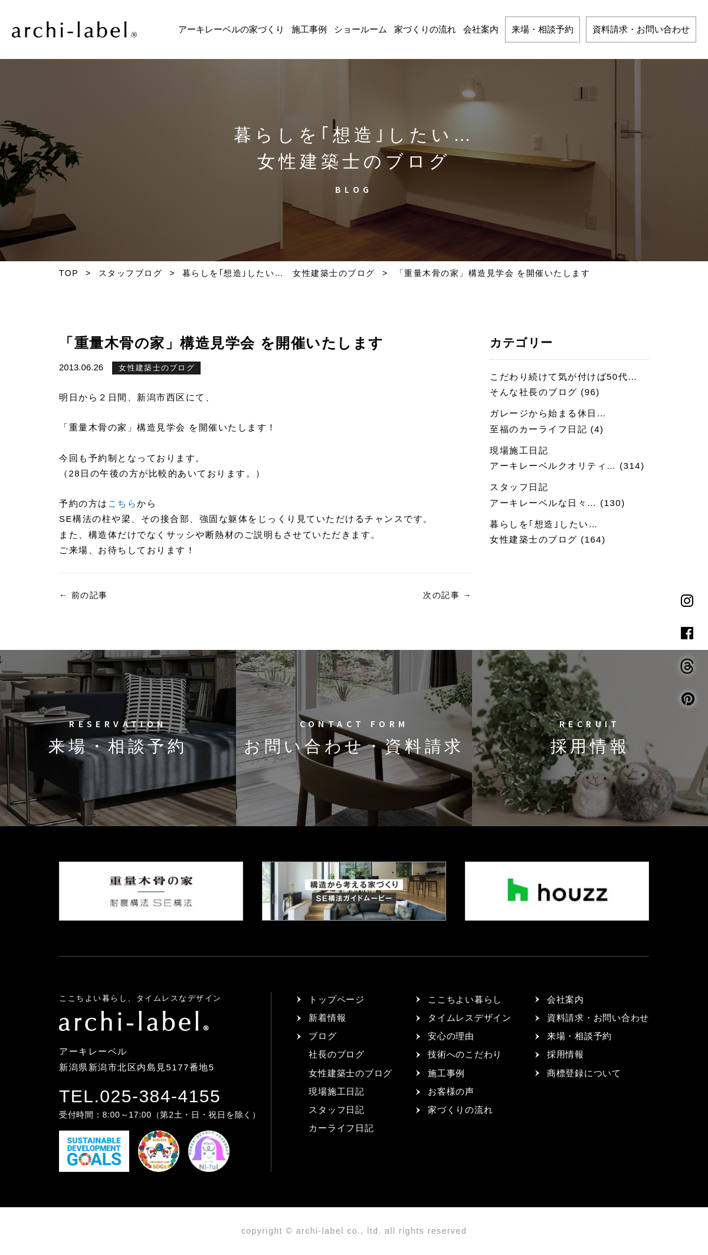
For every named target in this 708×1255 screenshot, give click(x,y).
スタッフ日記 (337, 1110)
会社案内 (481, 29)
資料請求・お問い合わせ (641, 29)
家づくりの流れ (425, 29)
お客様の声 (451, 1091)
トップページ (337, 999)
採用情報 (565, 1054)
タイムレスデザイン (470, 1018)
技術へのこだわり (465, 1054)
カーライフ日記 (341, 1128)
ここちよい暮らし (465, 999)
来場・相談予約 (542, 29)
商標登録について (584, 1073)
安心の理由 (451, 1036)
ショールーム (360, 29)
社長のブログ (337, 1054)
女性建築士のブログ (157, 367)
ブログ (322, 1036)
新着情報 (327, 1018)
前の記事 (83, 595)
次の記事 (447, 595)
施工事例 (309, 29)
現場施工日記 (337, 1091)
